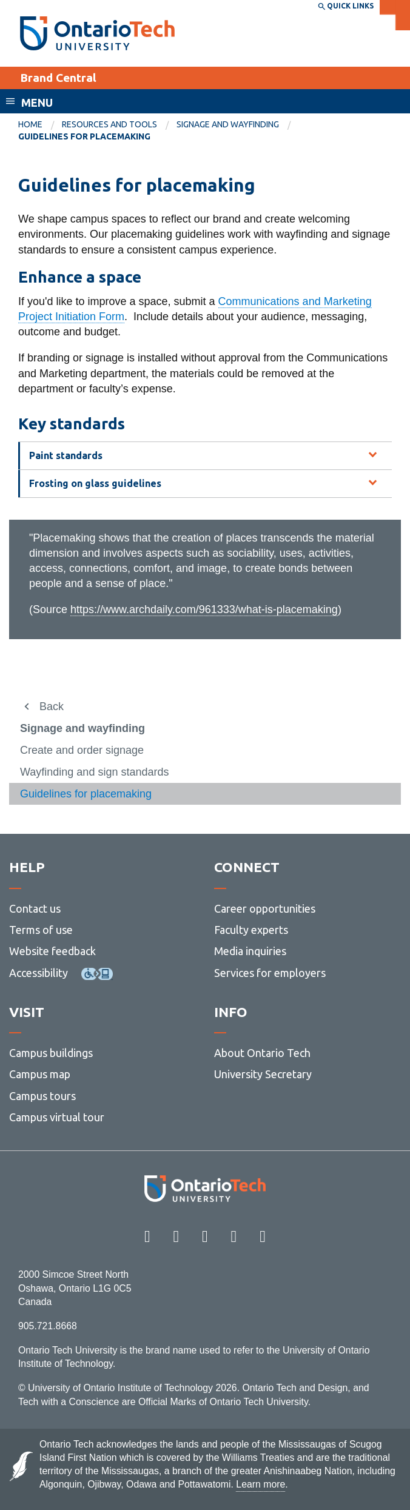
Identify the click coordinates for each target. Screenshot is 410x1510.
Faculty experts (251, 930)
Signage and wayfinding (227, 124)
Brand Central (58, 77)
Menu (37, 102)
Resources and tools (109, 124)
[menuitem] (40, 125)
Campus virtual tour (56, 1117)
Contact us (35, 908)
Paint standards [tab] (65, 455)
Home (30, 124)
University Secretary (263, 1074)
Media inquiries (250, 951)
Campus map (39, 1074)
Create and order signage (82, 750)
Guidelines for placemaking (86, 794)
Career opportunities (264, 908)
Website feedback (52, 951)
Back (51, 706)
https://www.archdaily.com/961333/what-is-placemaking (204, 609)
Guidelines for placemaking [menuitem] (84, 136)
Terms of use (41, 930)
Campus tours (42, 1096)
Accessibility (38, 973)
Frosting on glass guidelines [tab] (95, 483)
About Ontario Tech (262, 1053)
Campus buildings (51, 1053)
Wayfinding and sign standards (94, 772)
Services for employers (270, 973)
